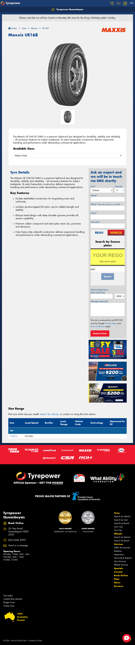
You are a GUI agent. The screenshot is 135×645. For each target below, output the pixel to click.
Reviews (118, 586)
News (117, 582)
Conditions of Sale (35, 640)
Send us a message (18, 545)
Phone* (105, 204)
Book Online (121, 575)
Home (12, 28)
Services (118, 544)
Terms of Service (98, 326)
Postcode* (95, 222)
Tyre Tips (118, 530)
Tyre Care (118, 526)
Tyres (117, 513)
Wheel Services (121, 564)
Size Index (8, 595)
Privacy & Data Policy (19, 640)
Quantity (118, 186)
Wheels (118, 533)
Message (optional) (99, 301)
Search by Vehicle (122, 516)
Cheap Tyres (8, 605)
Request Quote (100, 333)
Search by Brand (121, 523)
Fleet (116, 579)
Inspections (119, 554)
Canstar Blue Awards (12, 599)
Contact (118, 571)
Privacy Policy (111, 323)
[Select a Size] (67, 155)
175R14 (13, 436)
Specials (118, 568)
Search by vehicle (49, 414)
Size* (93, 186)
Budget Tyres (9, 602)
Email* (94, 213)
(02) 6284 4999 (17, 540)
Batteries (118, 551)
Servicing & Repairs (123, 558)
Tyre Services (120, 561)
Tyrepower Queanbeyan (67, 9)
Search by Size (121, 520)
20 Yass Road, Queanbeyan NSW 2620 (18, 531)
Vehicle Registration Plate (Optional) (99, 291)
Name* (94, 195)
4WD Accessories (122, 547)
